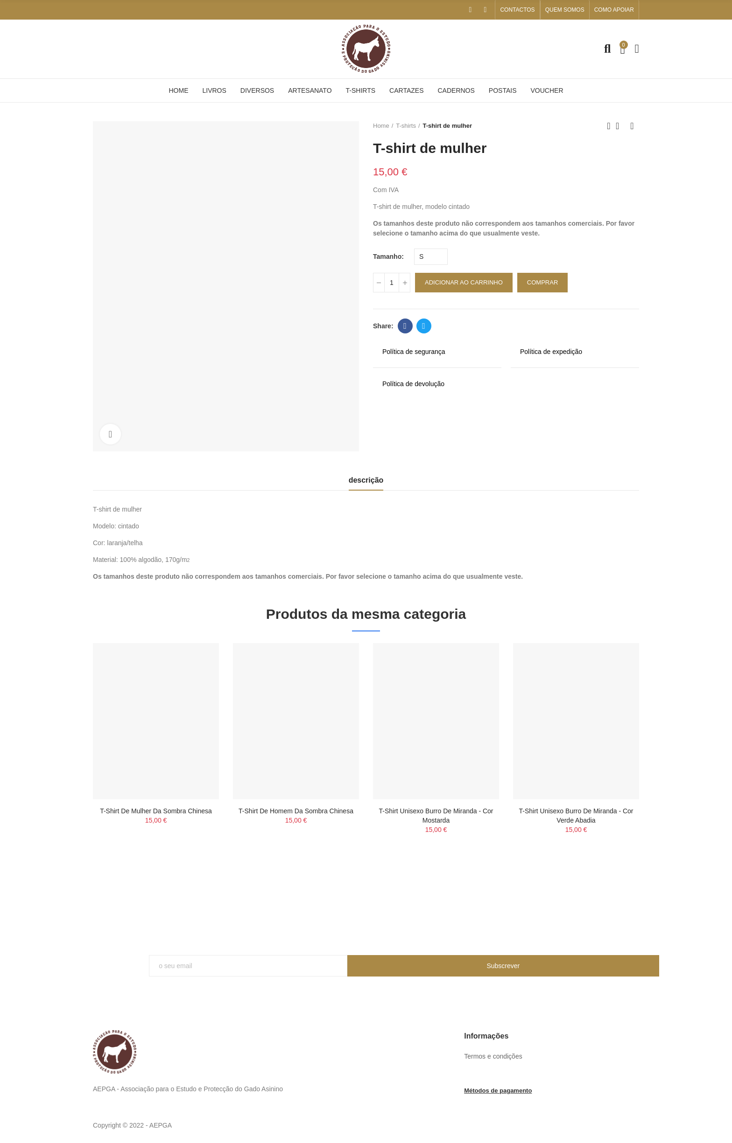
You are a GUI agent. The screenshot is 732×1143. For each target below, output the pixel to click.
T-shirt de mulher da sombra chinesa (156, 811)
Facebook (405, 326)
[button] (517, 10)
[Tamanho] (431, 257)
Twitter (423, 326)
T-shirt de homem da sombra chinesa (296, 811)
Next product (632, 126)
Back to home (620, 126)
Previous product (609, 126)
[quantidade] (391, 282)
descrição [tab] (366, 480)
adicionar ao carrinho (464, 282)
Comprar (542, 282)
